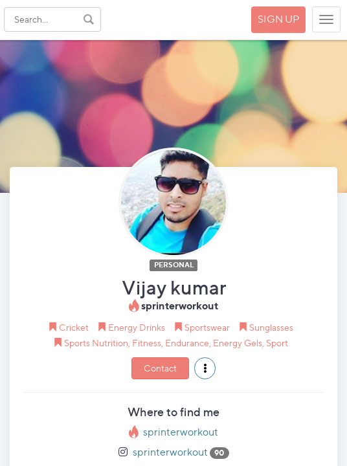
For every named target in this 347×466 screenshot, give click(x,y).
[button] (205, 368)
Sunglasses (271, 327)
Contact (160, 367)
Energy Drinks (136, 327)
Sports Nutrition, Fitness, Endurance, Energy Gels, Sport (176, 342)
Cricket (74, 327)
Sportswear (207, 327)
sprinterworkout (180, 432)
